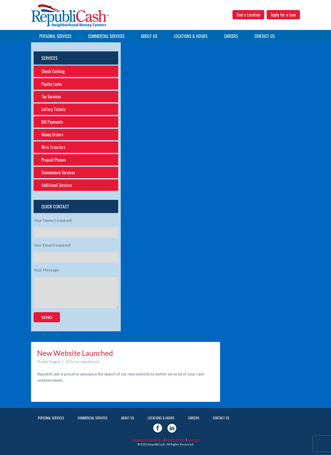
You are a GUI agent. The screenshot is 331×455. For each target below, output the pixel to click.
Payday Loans (51, 84)
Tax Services (51, 96)
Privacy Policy (175, 440)
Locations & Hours (190, 36)
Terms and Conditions (147, 440)
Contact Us (264, 36)
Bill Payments (52, 122)
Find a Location (248, 15)
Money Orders (52, 134)
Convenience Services (58, 172)
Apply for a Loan (283, 15)
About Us (149, 36)
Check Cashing (53, 71)
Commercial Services (106, 36)
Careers (231, 36)
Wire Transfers (53, 147)
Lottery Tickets (53, 109)
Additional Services (56, 185)
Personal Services (55, 36)
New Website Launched (75, 353)
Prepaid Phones (53, 160)
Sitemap (193, 440)
